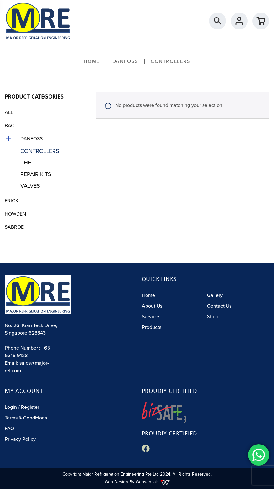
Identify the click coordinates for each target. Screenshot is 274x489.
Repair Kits (35, 174)
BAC (9, 125)
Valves (30, 185)
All (9, 112)
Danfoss (125, 61)
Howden (15, 214)
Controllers (39, 151)
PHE (25, 162)
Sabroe (14, 227)
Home (92, 61)
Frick (11, 201)
